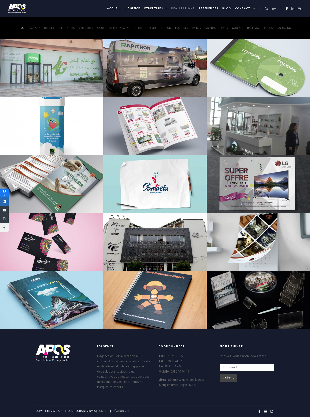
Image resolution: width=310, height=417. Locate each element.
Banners (49, 28)
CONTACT (104, 411)
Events (196, 28)
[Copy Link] (4, 218)
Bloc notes (67, 28)
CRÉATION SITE (120, 411)
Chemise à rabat (119, 28)
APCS (61, 411)
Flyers (224, 28)
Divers (153, 28)
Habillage (253, 28)
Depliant (139, 28)
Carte (101, 28)
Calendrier (86, 28)
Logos (268, 28)
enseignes (181, 28)
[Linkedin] (4, 201)
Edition (166, 28)
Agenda (35, 28)
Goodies (237, 28)
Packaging (284, 28)
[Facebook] (4, 193)
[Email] (4, 210)
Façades (210, 28)
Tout (22, 28)
